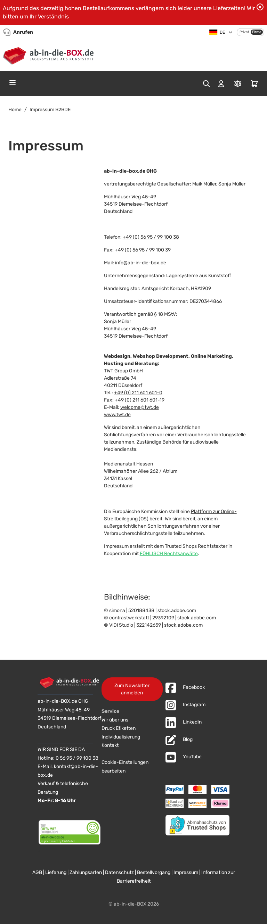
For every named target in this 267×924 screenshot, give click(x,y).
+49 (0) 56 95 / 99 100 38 (151, 237)
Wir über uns (115, 720)
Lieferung (55, 872)
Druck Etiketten (119, 728)
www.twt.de (117, 415)
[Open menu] (12, 83)
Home (15, 110)
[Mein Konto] (221, 84)
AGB (37, 872)
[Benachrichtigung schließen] (260, 7)
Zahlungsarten (86, 872)
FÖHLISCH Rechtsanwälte (169, 553)
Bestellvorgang (153, 872)
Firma (256, 32)
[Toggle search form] (206, 84)
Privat (244, 32)
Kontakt (110, 745)
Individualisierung (121, 737)
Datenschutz (119, 872)
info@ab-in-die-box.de (140, 263)
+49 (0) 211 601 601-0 (138, 393)
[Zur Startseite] (50, 54)
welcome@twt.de (139, 407)
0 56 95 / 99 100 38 (77, 758)
